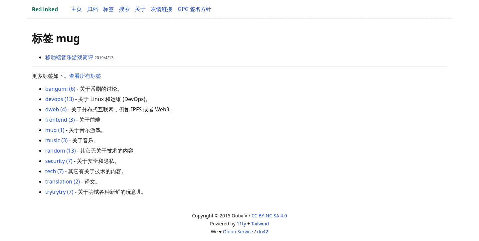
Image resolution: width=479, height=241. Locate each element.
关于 (140, 9)
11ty (241, 223)
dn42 (262, 231)
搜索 (124, 9)
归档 (92, 9)
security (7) (59, 161)
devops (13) (59, 99)
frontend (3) (60, 119)
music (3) (56, 140)
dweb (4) (56, 109)
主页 (76, 9)
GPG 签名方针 (194, 9)
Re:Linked (45, 9)
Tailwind (260, 223)
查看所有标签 (85, 75)
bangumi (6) (60, 88)
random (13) (60, 150)
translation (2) (62, 181)
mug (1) (55, 130)
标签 (108, 9)
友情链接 (161, 9)
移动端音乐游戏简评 (69, 57)
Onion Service (238, 231)
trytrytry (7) (59, 191)
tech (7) (54, 171)
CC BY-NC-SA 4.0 (269, 215)
